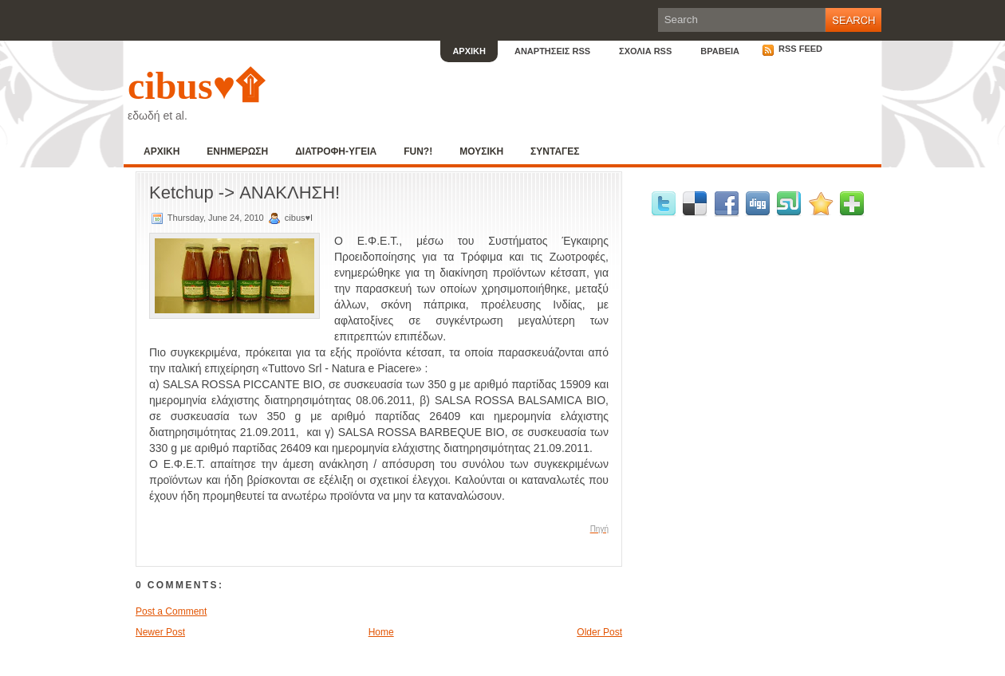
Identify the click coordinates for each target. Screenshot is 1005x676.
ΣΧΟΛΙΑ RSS (645, 51)
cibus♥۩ (196, 86)
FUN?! (418, 151)
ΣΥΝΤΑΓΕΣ (554, 151)
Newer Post (160, 632)
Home (381, 632)
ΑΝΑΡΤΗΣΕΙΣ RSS (552, 51)
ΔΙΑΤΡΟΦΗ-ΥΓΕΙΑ (335, 151)
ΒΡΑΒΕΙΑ (719, 51)
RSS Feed (792, 48)
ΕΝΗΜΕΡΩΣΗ (237, 151)
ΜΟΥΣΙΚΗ (481, 151)
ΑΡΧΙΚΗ (469, 51)
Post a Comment (171, 611)
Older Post (599, 632)
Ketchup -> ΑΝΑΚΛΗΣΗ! (244, 192)
